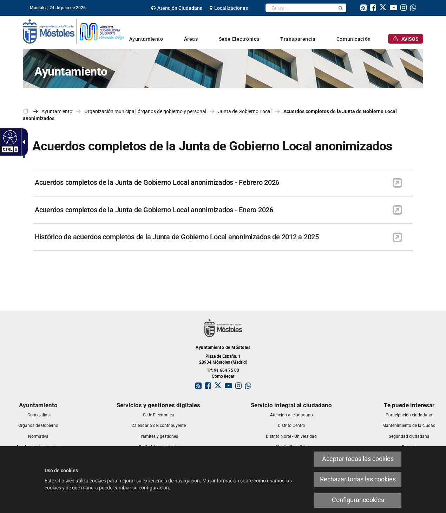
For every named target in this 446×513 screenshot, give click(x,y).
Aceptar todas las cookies (358, 458)
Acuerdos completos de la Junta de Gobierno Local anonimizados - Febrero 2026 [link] (157, 182)
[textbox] (300, 8)
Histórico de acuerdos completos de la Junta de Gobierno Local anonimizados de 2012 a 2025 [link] (177, 237)
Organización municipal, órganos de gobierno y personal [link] (145, 111)
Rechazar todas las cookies (358, 479)
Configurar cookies (358, 500)
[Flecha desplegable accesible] (22, 142)
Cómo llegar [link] (223, 376)
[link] (177, 8)
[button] (340, 8)
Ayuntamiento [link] (56, 111)
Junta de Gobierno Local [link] (244, 111)
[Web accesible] (9, 137)
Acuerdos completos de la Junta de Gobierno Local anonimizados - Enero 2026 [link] (154, 210)
